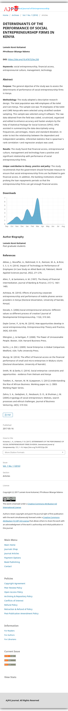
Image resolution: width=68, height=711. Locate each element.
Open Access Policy (13, 592)
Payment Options (12, 557)
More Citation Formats (14, 452)
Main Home (9, 545)
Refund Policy (10, 605)
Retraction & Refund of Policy (18, 609)
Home (5, 15)
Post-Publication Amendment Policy (21, 613)
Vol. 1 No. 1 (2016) (30, 15)
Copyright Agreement (14, 583)
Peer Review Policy (13, 587)
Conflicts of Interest (13, 600)
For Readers (9, 630)
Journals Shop (11, 549)
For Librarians (10, 639)
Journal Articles (11, 553)
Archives (15, 15)
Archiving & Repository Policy (18, 596)
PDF (9, 415)
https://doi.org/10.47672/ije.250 (23, 59)
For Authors (9, 635)
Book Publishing (12, 562)
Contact (8, 566)
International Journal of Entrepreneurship (29, 8)
